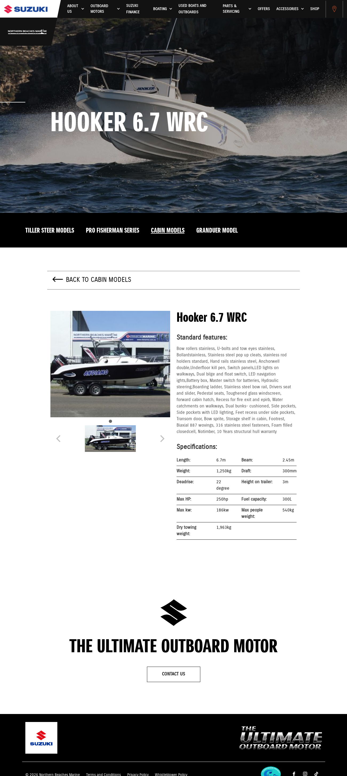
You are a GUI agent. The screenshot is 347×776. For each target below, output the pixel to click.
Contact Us (173, 674)
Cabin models (168, 231)
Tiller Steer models (49, 231)
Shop (314, 9)
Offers (264, 9)
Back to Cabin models (98, 279)
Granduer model (217, 231)
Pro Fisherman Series (112, 231)
